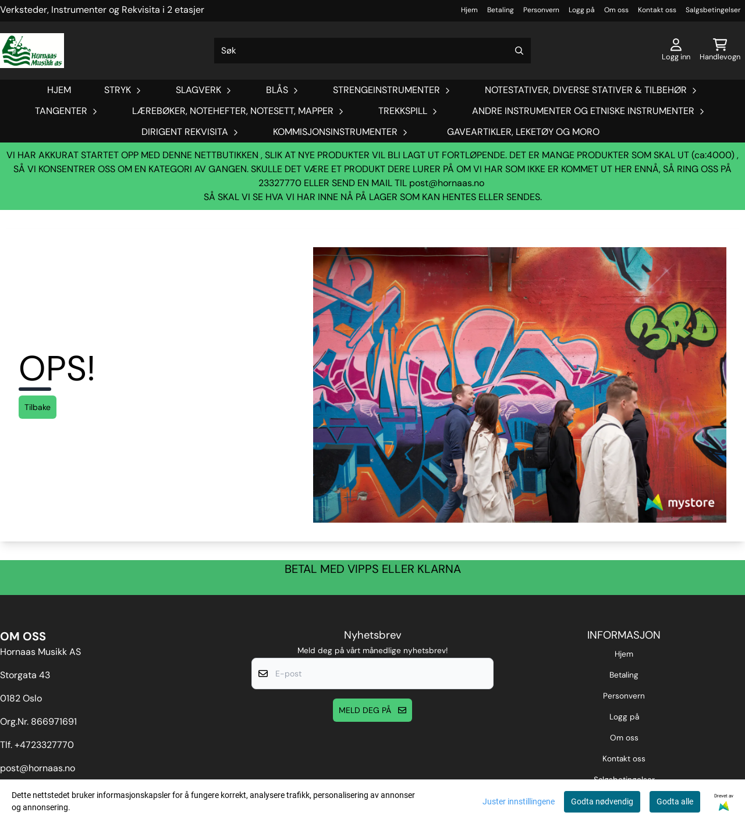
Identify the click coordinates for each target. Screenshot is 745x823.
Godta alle (675, 801)
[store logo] (32, 50)
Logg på (582, 10)
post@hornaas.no (446, 183)
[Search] (519, 50)
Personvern (541, 10)
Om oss (616, 10)
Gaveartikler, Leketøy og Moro (523, 132)
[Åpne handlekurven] (720, 50)
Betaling (500, 10)
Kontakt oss (657, 10)
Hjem (469, 10)
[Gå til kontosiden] (676, 50)
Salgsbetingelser (713, 10)
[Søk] (372, 50)
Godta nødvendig (602, 801)
